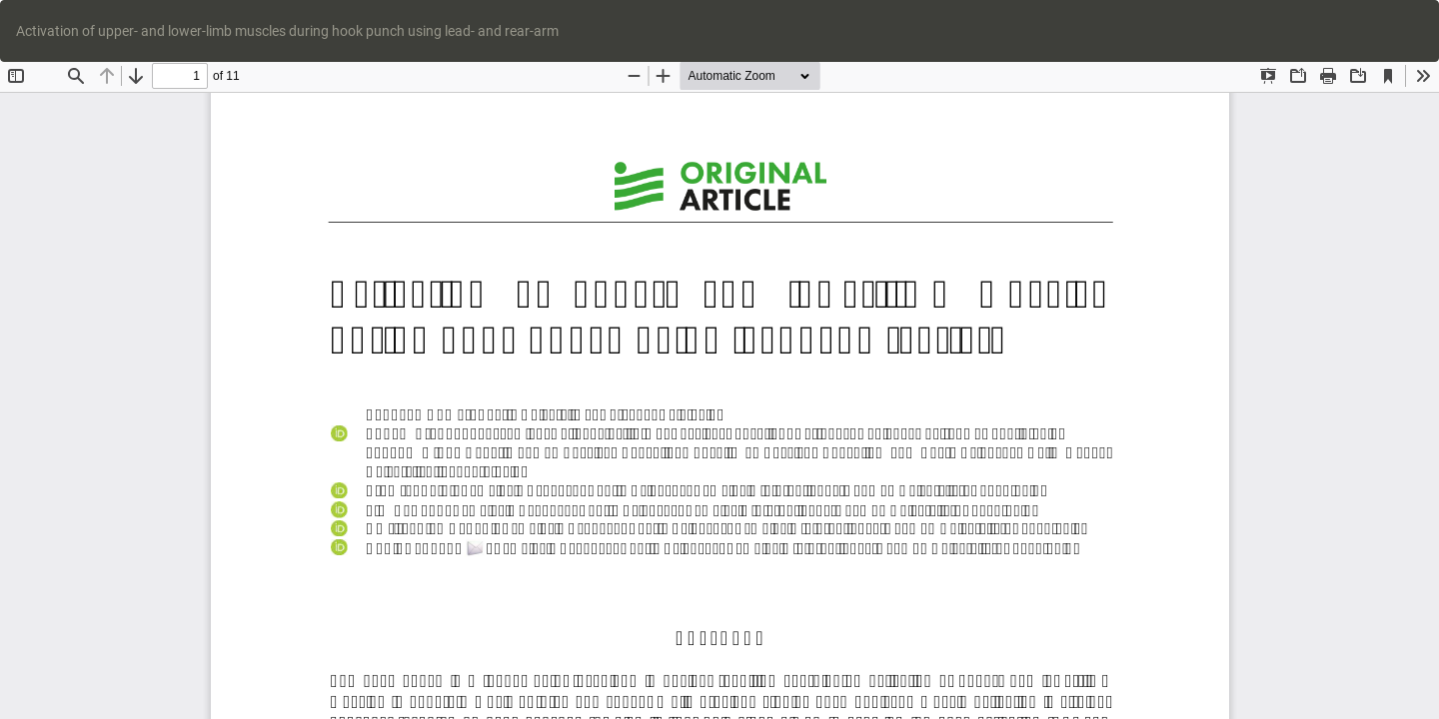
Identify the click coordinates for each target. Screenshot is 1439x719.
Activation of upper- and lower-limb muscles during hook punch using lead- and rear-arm (287, 31)
